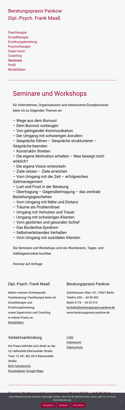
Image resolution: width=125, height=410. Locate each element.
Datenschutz (75, 347)
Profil (12, 65)
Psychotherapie (19, 46)
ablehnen (63, 405)
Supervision (16, 51)
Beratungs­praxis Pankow (35, 11)
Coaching (15, 56)
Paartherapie (17, 32)
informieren (78, 405)
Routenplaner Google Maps (25, 371)
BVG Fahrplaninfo (19, 366)
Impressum (74, 342)
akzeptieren (48, 405)
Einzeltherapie (18, 37)
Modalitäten (16, 69)
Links (70, 337)
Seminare (15, 60)
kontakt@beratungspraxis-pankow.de (91, 307)
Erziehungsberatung (22, 42)
